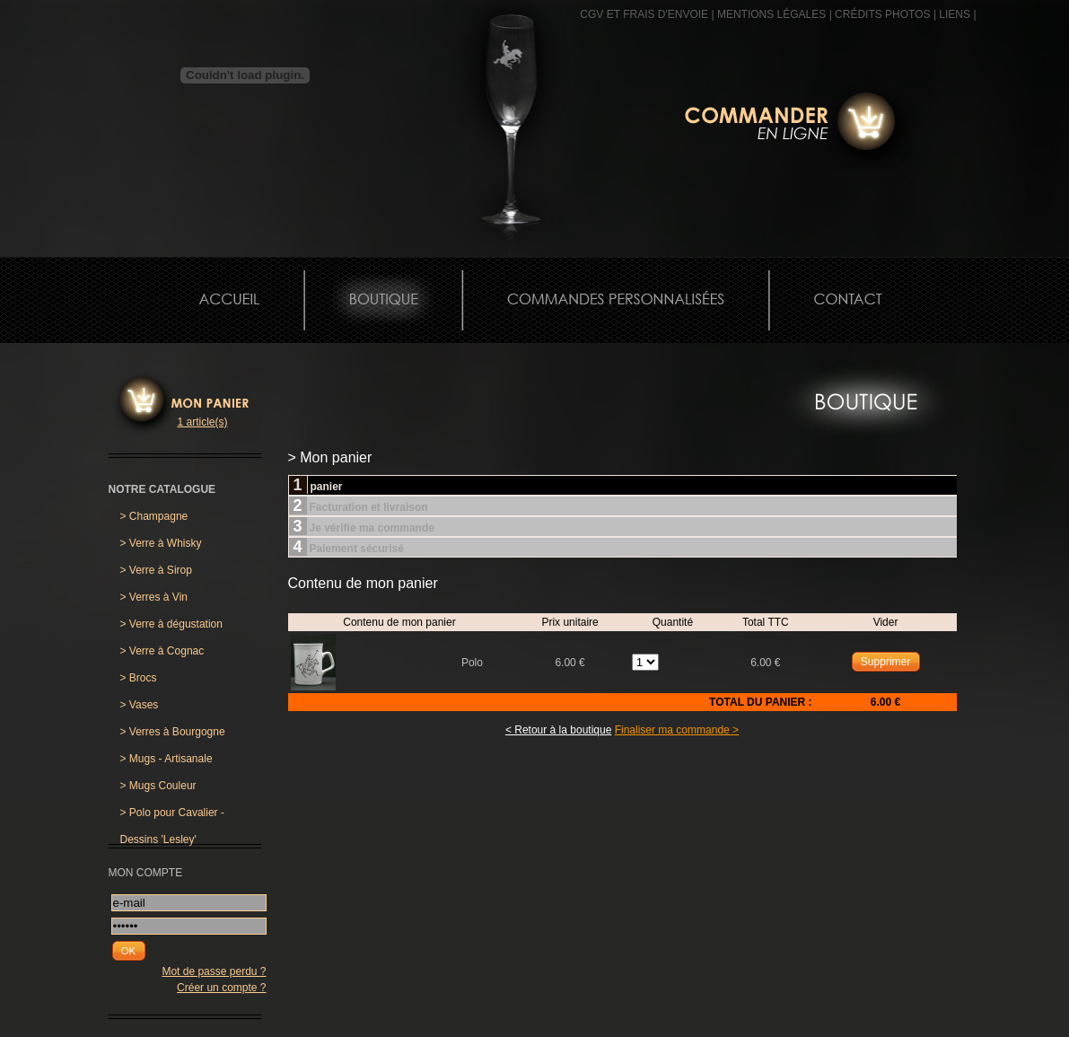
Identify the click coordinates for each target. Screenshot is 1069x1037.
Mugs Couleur (158, 785)
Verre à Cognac (162, 651)
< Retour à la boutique (558, 730)
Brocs (138, 678)
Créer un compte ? (221, 987)
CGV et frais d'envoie (644, 14)
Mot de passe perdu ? (214, 971)
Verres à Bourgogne (172, 731)
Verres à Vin (154, 597)
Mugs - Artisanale (166, 758)
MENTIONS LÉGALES (771, 14)
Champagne (154, 516)
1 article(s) (203, 422)
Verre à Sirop (156, 570)
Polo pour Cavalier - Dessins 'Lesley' (172, 816)
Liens (954, 14)
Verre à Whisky (161, 543)
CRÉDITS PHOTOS (882, 14)
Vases (139, 705)
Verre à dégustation (171, 624)
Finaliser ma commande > (677, 730)
